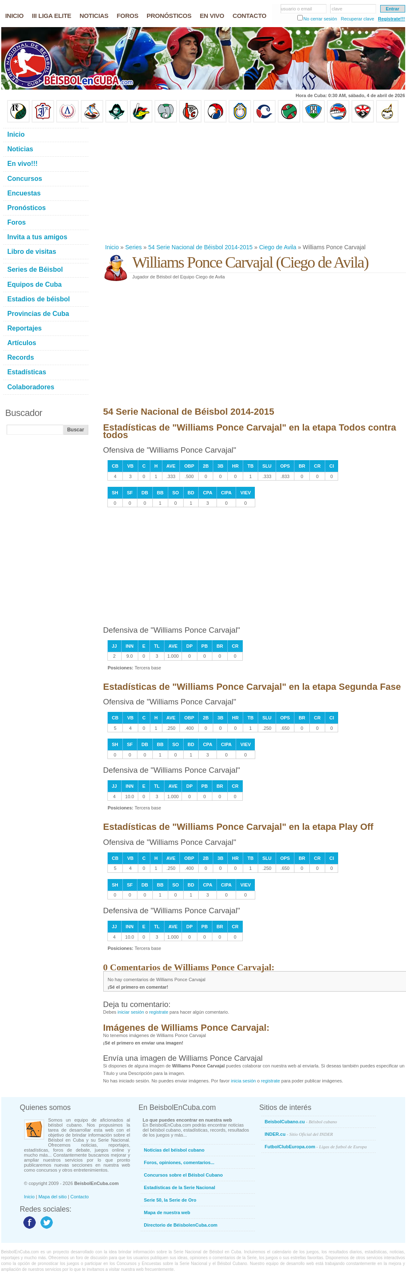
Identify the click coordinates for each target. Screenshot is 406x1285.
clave (337, 8)
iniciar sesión (130, 1011)
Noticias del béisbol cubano (174, 1149)
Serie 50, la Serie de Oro (170, 1199)
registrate (158, 1011)
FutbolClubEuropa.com (316, 1146)
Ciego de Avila (277, 247)
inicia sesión (243, 1080)
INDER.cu (299, 1134)
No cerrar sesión (320, 18)
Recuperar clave (357, 18)
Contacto (79, 1196)
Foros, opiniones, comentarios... (179, 1162)
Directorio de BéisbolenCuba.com (181, 1224)
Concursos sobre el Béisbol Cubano (183, 1174)
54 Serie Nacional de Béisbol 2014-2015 (200, 247)
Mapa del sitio (52, 1196)
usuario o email (296, 8)
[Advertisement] (233, 183)
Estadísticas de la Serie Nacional (179, 1187)
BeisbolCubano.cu (301, 1121)
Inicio (112, 247)
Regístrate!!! (391, 18)
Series (133, 247)
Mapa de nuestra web (167, 1212)
